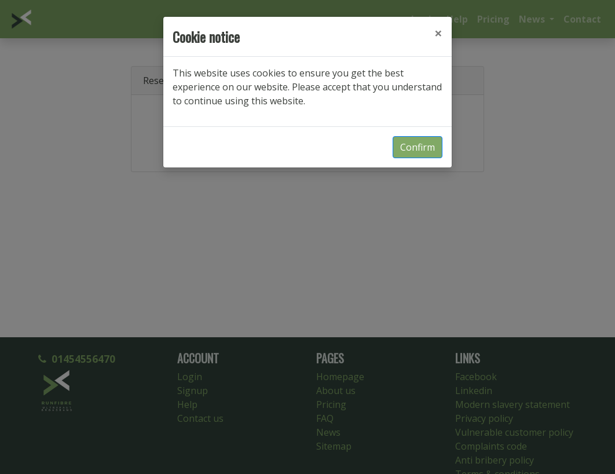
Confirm (417, 147)
